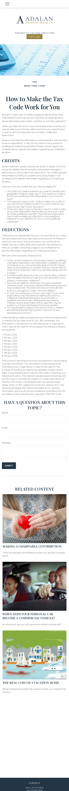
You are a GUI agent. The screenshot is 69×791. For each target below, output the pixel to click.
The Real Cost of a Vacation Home (31, 683)
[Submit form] (9, 465)
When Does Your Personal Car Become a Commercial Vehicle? (29, 616)
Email (4, 428)
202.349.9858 (38, 788)
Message (6, 443)
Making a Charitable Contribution (32, 546)
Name (5, 413)
